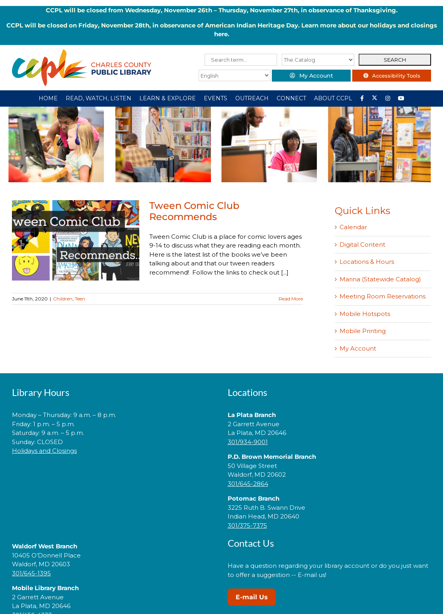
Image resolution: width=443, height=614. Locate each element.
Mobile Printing (363, 331)
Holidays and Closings (44, 450)
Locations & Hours (367, 261)
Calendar (353, 227)
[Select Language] (233, 75)
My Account (358, 348)
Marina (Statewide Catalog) (380, 279)
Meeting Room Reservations (382, 296)
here (221, 34)
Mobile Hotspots (365, 314)
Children (62, 299)
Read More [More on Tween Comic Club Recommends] (291, 299)
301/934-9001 (248, 442)
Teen (80, 299)
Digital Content (362, 244)
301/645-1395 (31, 573)
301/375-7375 (247, 525)
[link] (114, 476)
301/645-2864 (248, 483)
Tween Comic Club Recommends (194, 211)
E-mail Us (252, 597)
